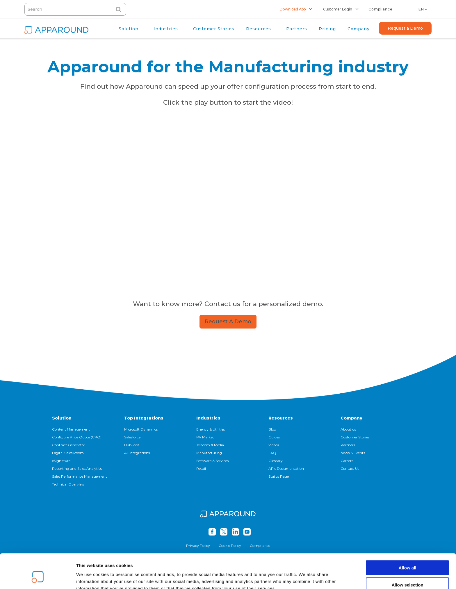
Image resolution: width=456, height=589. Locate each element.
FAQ (272, 453)
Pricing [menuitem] (327, 28)
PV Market (205, 437)
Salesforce (132, 437)
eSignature (61, 460)
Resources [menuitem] (258, 28)
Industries (208, 418)
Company (351, 418)
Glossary (275, 460)
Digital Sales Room (68, 453)
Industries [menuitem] (166, 28)
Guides (274, 437)
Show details (305, 577)
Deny (407, 572)
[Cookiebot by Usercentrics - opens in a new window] (37, 577)
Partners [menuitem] (296, 28)
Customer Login (337, 9)
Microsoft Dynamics (141, 429)
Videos (273, 445)
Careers (347, 460)
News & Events (353, 453)
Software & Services (212, 460)
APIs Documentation (286, 468)
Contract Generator (68, 445)
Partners (348, 445)
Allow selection (407, 555)
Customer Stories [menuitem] (213, 28)
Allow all (407, 538)
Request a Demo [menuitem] (405, 28)
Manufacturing (209, 453)
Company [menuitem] (359, 28)
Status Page (278, 476)
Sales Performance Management (79, 476)
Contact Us (350, 468)
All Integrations (137, 453)
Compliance (380, 9)
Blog (272, 429)
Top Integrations (143, 418)
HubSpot (131, 445)
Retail (201, 468)
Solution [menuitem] (128, 28)
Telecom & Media (210, 445)
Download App (293, 9)
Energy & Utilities (210, 429)
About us (348, 429)
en (421, 9)
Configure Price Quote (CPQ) (76, 437)
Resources (280, 418)
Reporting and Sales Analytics (77, 468)
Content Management (71, 429)
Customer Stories (355, 437)
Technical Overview (68, 484)
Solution (62, 418)
